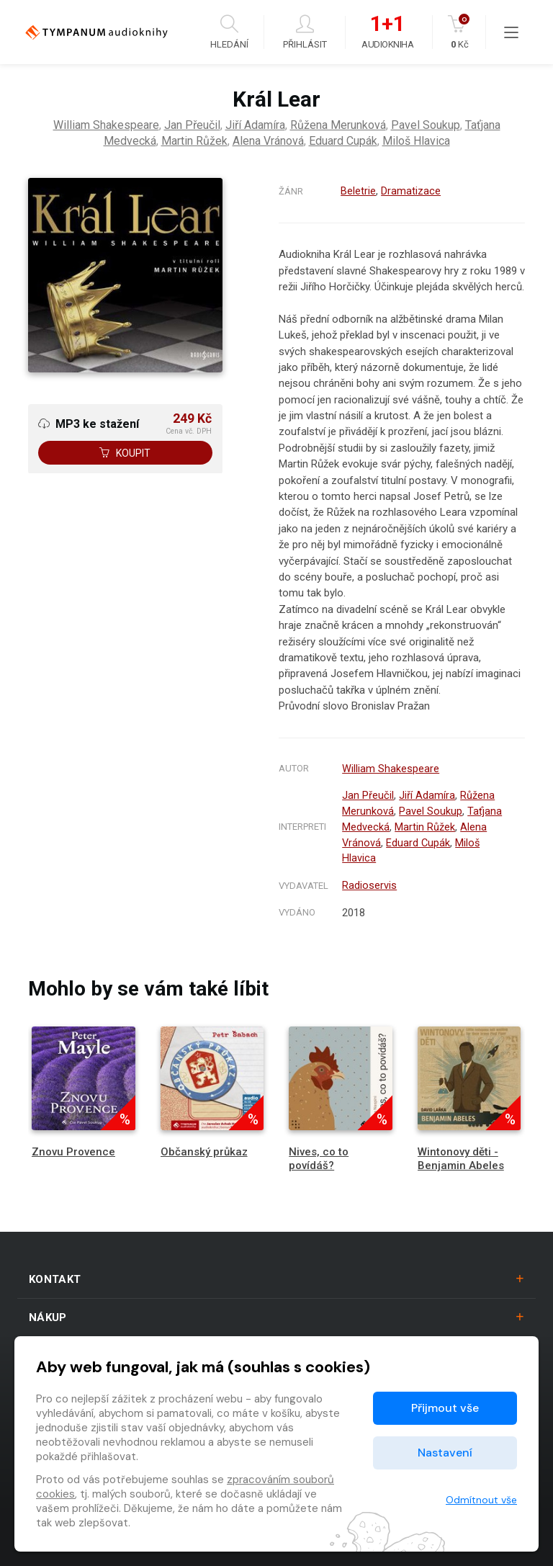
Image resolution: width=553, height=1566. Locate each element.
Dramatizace (411, 190)
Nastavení (445, 1452)
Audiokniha (387, 32)
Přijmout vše (445, 1407)
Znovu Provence (73, 1146)
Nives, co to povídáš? (319, 1153)
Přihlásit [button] (305, 32)
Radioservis (369, 880)
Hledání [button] (229, 32)
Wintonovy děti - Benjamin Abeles (461, 1153)
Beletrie (358, 190)
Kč (460, 32)
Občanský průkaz (204, 1146)
